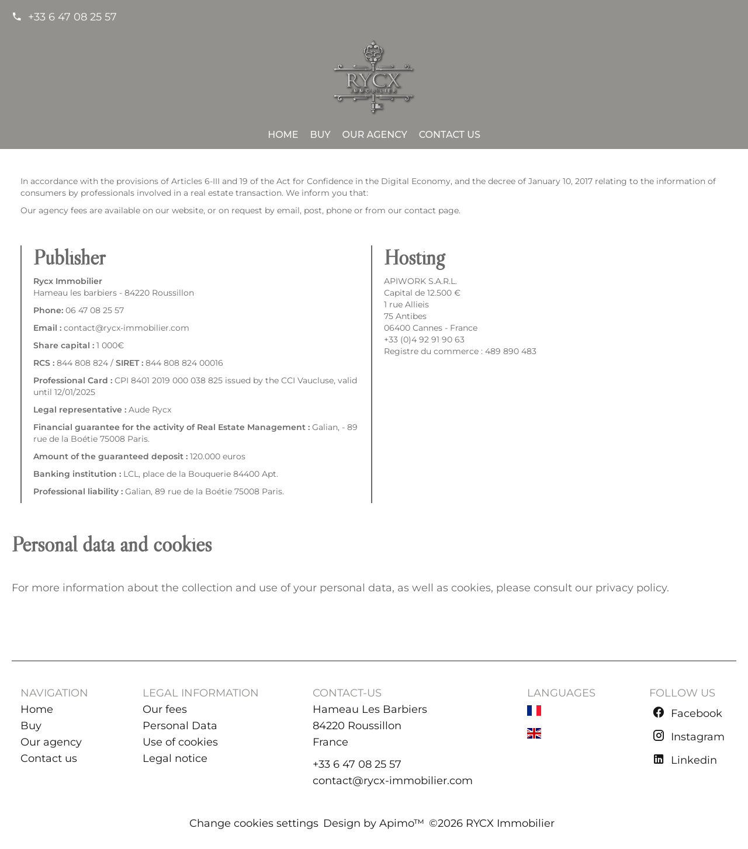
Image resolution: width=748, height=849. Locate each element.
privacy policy (631, 587)
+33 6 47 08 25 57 (72, 17)
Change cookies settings (253, 823)
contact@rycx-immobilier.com (393, 780)
